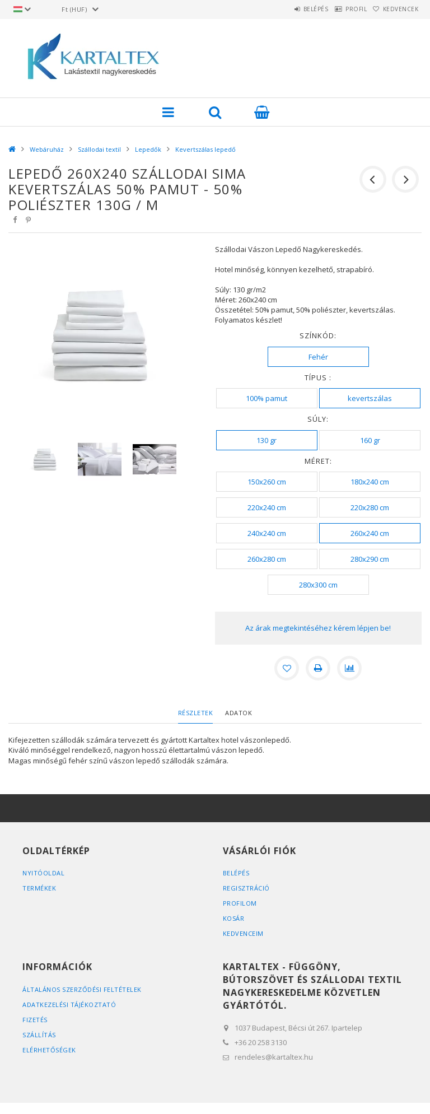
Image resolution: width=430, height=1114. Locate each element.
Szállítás (39, 1035)
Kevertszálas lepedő (205, 149)
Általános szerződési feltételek (82, 989)
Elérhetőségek (49, 1050)
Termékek (39, 888)
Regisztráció (246, 888)
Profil (340, 9)
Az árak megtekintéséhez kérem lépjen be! (318, 628)
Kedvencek (396, 9)
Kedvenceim (243, 933)
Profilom (240, 903)
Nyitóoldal (43, 873)
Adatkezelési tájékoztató (69, 1004)
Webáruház (47, 149)
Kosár (234, 918)
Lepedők (148, 149)
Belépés (289, 9)
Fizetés (35, 1019)
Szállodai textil (99, 149)
